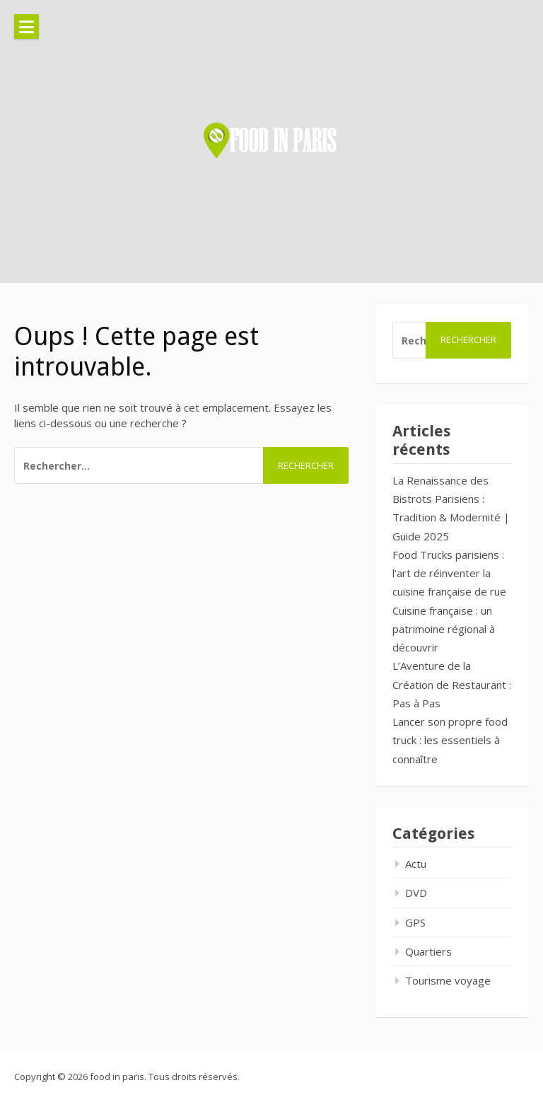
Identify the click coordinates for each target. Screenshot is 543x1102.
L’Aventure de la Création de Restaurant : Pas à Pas (451, 684)
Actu (415, 864)
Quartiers (428, 951)
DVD (416, 893)
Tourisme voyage (448, 980)
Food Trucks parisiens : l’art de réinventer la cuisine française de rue (449, 573)
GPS (415, 922)
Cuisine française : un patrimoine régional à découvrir (443, 629)
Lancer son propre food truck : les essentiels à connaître (450, 740)
